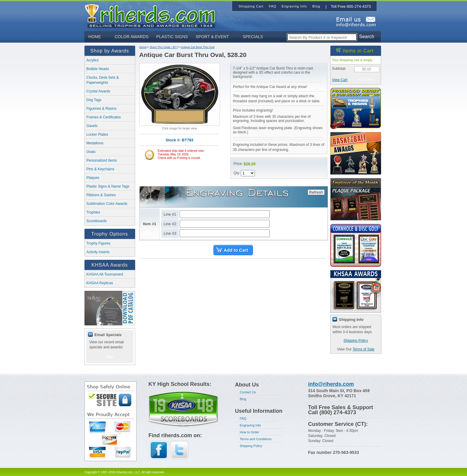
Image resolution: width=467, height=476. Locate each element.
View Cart (340, 80)
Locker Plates (97, 134)
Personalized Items (102, 160)
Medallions (95, 143)
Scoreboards (97, 221)
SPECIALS (253, 36)
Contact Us (248, 392)
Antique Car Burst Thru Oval (198, 47)
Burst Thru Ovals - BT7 (163, 47)
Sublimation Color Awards (107, 204)
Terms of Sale (363, 349)
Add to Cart (236, 250)
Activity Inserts (98, 252)
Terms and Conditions (256, 439)
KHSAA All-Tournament (105, 274)
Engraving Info (250, 425)
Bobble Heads (98, 69)
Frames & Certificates (104, 117)
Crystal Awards (98, 91)
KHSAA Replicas (100, 283)
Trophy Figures (98, 243)
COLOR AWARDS (132, 36)
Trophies (93, 212)
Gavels (92, 126)
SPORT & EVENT (212, 36)
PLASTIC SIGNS (172, 36)
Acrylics (93, 60)
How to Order (249, 432)
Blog (243, 399)
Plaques (93, 178)
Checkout (366, 79)
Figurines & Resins (102, 108)
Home (143, 47)
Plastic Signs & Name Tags (108, 186)
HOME (95, 36)
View (110, 357)
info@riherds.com (331, 384)
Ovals (91, 152)
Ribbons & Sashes (101, 195)
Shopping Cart (251, 6)
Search (366, 36)
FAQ (243, 418)
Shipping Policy (355, 341)
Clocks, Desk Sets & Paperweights (103, 80)
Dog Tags (94, 100)
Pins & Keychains (100, 169)
